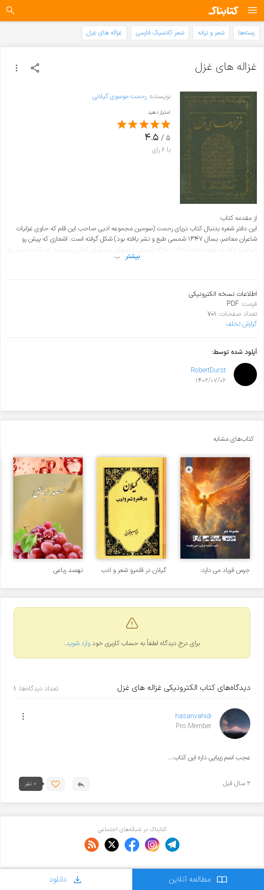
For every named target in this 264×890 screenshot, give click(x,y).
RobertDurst (208, 371)
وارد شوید (78, 643)
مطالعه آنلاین (198, 879)
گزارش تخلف (241, 324)
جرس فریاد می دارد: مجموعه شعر (225, 570)
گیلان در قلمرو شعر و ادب (133, 570)
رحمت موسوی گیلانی (119, 96)
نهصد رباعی (68, 570)
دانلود (66, 879)
